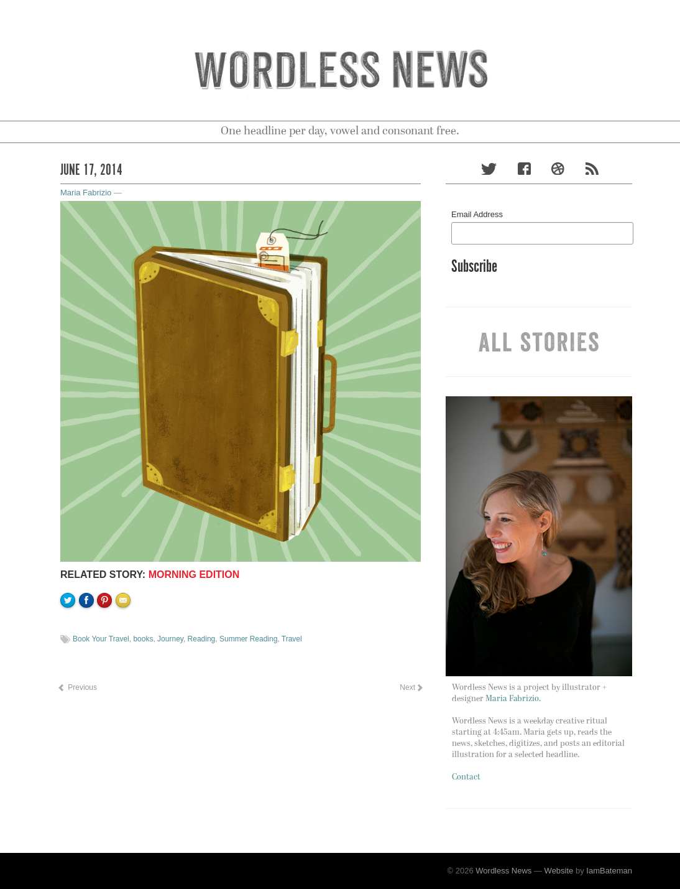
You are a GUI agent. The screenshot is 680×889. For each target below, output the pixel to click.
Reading (202, 639)
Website (559, 870)
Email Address (477, 214)
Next (411, 687)
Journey (170, 639)
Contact (466, 777)
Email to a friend (125, 642)
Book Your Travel (101, 639)
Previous (77, 687)
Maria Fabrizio (85, 192)
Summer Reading (248, 639)
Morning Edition (194, 574)
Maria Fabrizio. (513, 699)
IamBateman (609, 870)
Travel (292, 639)
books (143, 639)
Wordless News (503, 870)
